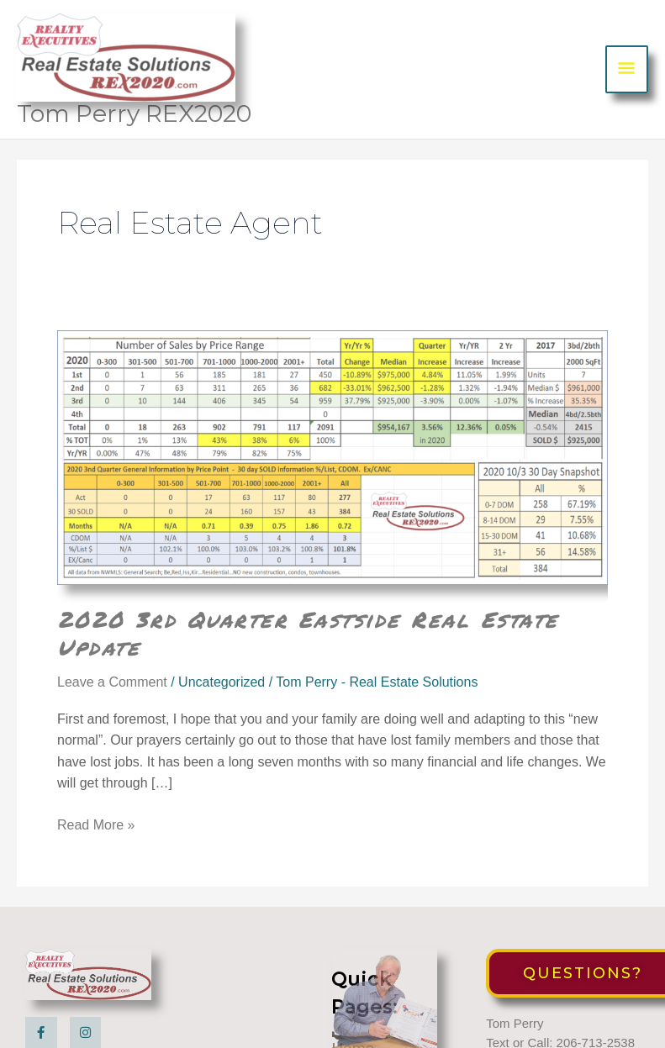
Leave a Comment (112, 682)
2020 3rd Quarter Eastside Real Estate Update (308, 633)
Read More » (96, 825)
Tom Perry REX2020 (134, 113)
